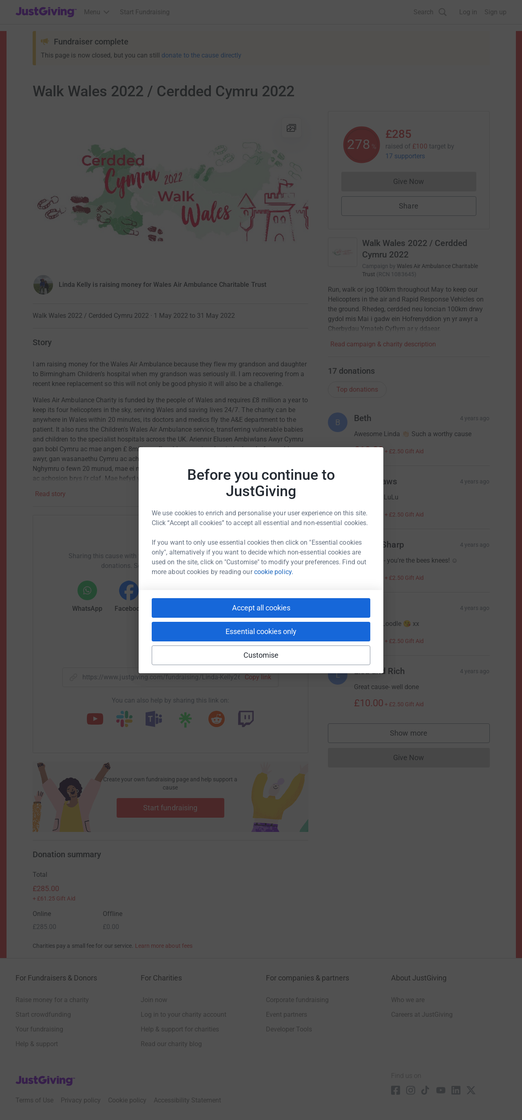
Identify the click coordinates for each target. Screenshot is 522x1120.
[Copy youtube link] (95, 720)
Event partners (286, 1014)
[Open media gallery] (170, 188)
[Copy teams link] (154, 720)
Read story (50, 494)
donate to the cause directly (201, 55)
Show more (417, 735)
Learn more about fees (163, 946)
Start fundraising (170, 807)
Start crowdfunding (43, 1014)
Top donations (357, 389)
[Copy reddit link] (216, 720)
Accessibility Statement (187, 1100)
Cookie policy (127, 1100)
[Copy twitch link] (246, 720)
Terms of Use (34, 1100)
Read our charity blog (171, 1044)
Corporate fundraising (297, 1000)
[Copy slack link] (124, 720)
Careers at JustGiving (422, 1014)
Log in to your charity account (183, 1014)
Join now (154, 1000)
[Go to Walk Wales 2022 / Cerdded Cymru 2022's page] (342, 252)
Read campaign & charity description (383, 344)
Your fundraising (39, 1029)
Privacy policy (81, 1100)
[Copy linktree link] (185, 722)
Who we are (408, 1000)
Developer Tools (289, 1029)
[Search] (430, 12)
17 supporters (405, 156)
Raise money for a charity (52, 1000)
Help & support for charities (180, 1029)
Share (408, 206)
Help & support (36, 1044)
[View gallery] (291, 128)
